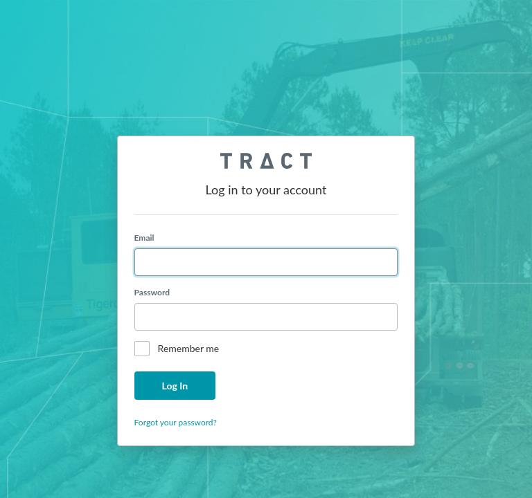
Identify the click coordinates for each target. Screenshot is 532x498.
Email (144, 237)
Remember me (189, 348)
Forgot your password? (175, 422)
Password (152, 292)
